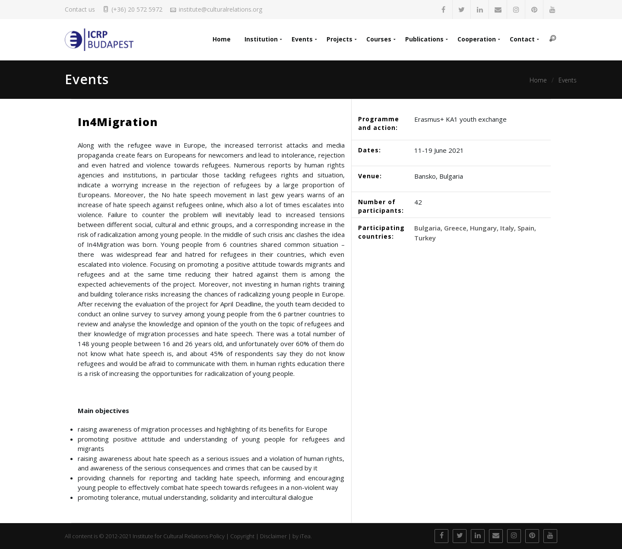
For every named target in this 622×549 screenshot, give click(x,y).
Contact (522, 39)
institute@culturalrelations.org (220, 9)
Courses (378, 39)
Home (222, 39)
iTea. (306, 536)
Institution (261, 39)
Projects (339, 39)
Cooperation (476, 39)
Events (302, 39)
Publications (424, 39)
